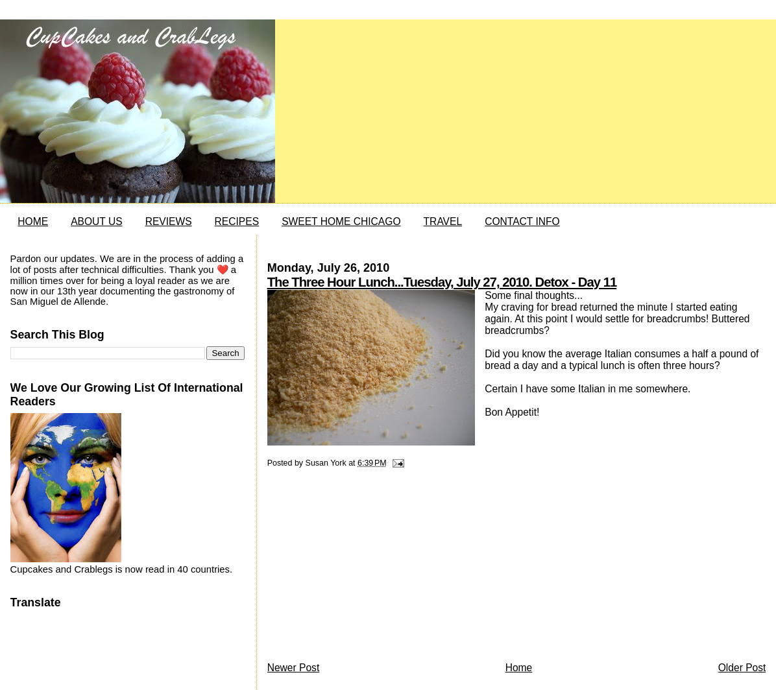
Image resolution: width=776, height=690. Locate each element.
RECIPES (237, 221)
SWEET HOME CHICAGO (341, 221)
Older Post (742, 667)
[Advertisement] (364, 568)
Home (519, 667)
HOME (33, 221)
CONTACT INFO (522, 221)
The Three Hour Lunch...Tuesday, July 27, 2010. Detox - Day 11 (442, 282)
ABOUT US (96, 221)
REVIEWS (168, 221)
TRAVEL (443, 221)
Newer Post (293, 667)
